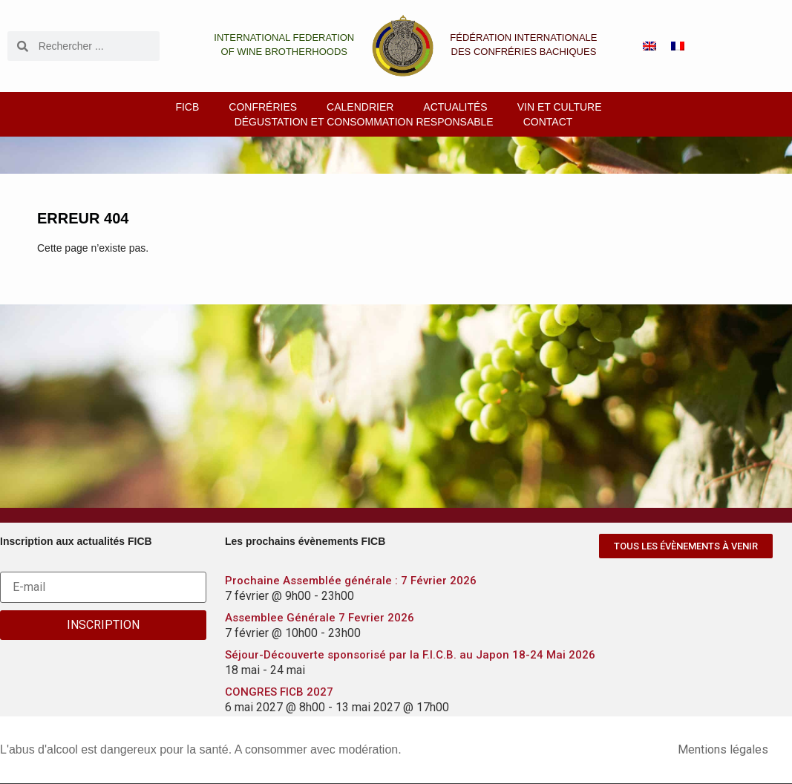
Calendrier (360, 107)
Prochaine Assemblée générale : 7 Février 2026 (351, 580)
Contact (548, 122)
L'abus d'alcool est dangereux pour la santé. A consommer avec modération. (201, 749)
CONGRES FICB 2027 (279, 692)
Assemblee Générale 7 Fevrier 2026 (319, 617)
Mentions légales (723, 749)
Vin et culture (559, 107)
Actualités (455, 107)
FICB (187, 107)
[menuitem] (649, 46)
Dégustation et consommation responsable (364, 122)
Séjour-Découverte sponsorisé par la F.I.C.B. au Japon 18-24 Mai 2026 (410, 655)
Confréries (263, 107)
